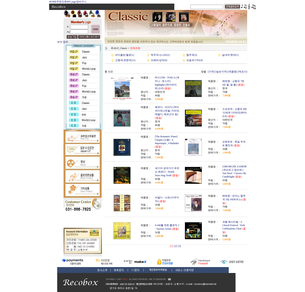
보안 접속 (62, 41)
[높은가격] (221, 71)
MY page (71, 1)
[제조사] (242, 71)
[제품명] (232, 71)
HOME (53, 1)
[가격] (211, 71)
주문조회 (62, 1)
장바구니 (81, 1)
